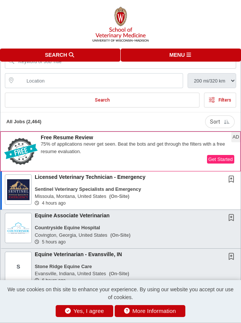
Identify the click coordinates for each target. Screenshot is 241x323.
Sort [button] (220, 122)
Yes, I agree (84, 311)
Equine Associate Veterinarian (72, 215)
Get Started (220, 159)
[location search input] (99, 80)
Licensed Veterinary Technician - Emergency (90, 177)
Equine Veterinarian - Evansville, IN (78, 254)
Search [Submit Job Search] (102, 100)
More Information (150, 311)
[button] (181, 55)
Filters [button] (220, 100)
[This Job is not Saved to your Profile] (233, 180)
